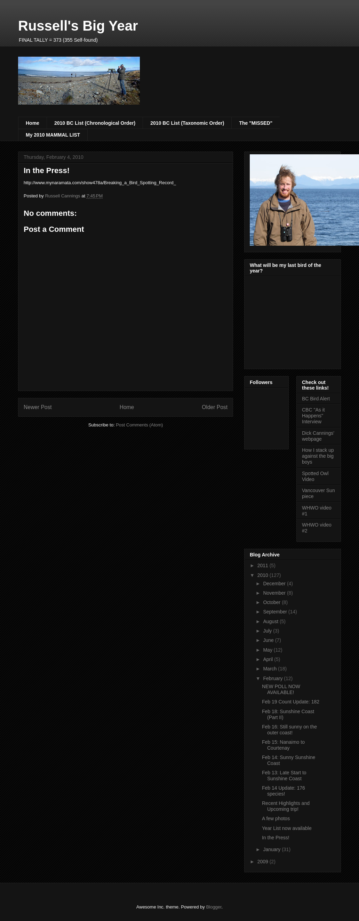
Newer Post (38, 407)
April (268, 659)
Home (32, 123)
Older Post (215, 407)
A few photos (276, 818)
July (268, 631)
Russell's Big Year (78, 25)
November (275, 593)
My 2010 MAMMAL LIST (53, 135)
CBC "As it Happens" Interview (313, 415)
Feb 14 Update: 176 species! (283, 791)
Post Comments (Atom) (139, 424)
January (272, 849)
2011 (263, 565)
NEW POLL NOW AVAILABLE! (281, 689)
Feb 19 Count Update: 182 (290, 701)
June (269, 640)
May (268, 650)
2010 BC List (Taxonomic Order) (187, 123)
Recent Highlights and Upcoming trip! (286, 806)
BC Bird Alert (316, 398)
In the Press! (275, 837)
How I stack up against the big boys (318, 456)
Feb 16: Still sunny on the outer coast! (289, 729)
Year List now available (287, 828)
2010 (263, 575)
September (275, 611)
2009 (263, 861)
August (271, 621)
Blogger (213, 907)
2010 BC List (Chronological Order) (94, 123)
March (270, 668)
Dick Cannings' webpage (318, 436)
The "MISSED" (255, 123)
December (275, 583)
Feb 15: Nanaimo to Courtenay (283, 745)
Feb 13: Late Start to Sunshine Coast (284, 775)
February (273, 678)
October (272, 602)
